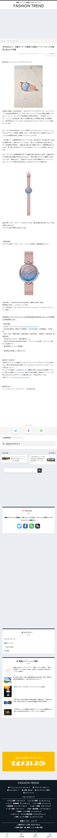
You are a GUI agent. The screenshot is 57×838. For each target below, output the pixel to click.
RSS (38, 529)
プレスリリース (17, 438)
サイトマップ (29, 793)
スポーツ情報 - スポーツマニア (41, 806)
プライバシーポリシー (42, 787)
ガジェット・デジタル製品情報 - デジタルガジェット (29, 814)
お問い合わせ (28, 790)
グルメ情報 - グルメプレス (16, 801)
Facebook (25, 529)
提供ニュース (9, 643)
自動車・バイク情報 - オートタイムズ (29, 811)
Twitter (19, 529)
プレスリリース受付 (43, 790)
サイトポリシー (14, 790)
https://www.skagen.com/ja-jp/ (28, 326)
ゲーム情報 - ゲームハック (42, 803)
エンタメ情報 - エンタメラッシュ (39, 801)
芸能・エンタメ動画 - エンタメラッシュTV (29, 817)
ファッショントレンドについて (20, 787)
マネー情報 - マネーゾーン (15, 809)
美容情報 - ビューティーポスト (17, 806)
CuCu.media (9, 647)
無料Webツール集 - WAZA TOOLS (29, 825)
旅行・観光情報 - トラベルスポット (39, 809)
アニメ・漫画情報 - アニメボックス (18, 803)
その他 (6, 651)
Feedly (31, 529)
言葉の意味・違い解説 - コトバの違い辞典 (29, 827)
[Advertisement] (28, 24)
